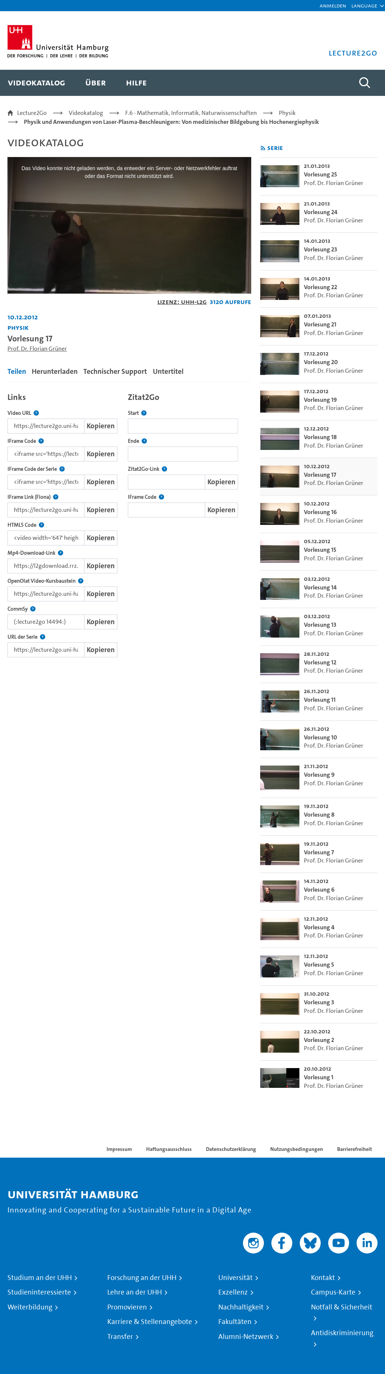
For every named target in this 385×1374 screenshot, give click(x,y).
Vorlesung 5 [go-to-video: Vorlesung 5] (319, 964)
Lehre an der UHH (134, 1292)
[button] (364, 5)
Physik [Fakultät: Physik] (18, 327)
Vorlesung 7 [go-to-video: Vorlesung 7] (319, 852)
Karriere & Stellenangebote (149, 1322)
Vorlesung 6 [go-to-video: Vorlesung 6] (319, 889)
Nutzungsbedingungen (296, 1149)
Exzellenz (233, 1292)
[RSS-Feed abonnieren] (263, 148)
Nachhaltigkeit (241, 1307)
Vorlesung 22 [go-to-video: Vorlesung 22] (320, 287)
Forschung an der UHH (141, 1278)
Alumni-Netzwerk (245, 1337)
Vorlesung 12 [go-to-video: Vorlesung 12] (320, 662)
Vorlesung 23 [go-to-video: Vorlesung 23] (320, 249)
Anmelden (333, 5)
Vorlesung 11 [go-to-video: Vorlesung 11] (320, 700)
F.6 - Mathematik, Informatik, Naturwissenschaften (191, 113)
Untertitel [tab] (168, 371)
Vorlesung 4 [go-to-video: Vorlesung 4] (319, 927)
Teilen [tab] (16, 371)
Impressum (119, 1149)
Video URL (23, 413)
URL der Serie (26, 637)
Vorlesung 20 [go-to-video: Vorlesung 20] (321, 362)
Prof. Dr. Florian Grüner (37, 349)
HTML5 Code (25, 525)
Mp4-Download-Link (35, 553)
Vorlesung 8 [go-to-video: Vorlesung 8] (319, 815)
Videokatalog (86, 113)
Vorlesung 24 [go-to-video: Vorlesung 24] (321, 212)
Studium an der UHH (39, 1278)
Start (137, 413)
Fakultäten (235, 1322)
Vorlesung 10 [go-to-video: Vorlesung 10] (320, 737)
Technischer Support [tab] (115, 371)
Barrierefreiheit (354, 1149)
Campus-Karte (333, 1292)
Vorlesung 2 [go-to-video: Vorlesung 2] (319, 1040)
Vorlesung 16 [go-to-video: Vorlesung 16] (320, 512)
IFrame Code (25, 441)
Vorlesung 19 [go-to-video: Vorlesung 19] (320, 400)
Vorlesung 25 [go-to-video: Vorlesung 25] (320, 174)
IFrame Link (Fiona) (32, 497)
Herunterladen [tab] (55, 371)
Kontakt (323, 1278)
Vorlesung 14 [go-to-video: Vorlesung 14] (320, 587)
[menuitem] (36, 83)
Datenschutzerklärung (231, 1149)
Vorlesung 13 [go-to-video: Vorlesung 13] (320, 625)
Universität (235, 1278)
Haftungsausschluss (169, 1149)
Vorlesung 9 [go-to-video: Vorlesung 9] (319, 775)
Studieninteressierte (39, 1292)
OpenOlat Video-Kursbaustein (45, 581)
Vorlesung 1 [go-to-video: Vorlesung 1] (318, 1077)
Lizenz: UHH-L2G (182, 301)
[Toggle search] (364, 83)
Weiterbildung (29, 1307)
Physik (287, 113)
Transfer (120, 1337)
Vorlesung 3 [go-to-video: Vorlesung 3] (319, 1002)
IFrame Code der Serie (36, 469)
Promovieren (127, 1307)
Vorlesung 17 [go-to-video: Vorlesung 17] (320, 475)
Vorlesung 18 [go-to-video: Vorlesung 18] (320, 437)
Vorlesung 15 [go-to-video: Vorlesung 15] (320, 550)
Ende (137, 441)
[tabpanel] (129, 523)
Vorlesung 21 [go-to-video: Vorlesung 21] (320, 324)
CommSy (21, 609)
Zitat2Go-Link (147, 469)
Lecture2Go (32, 113)
